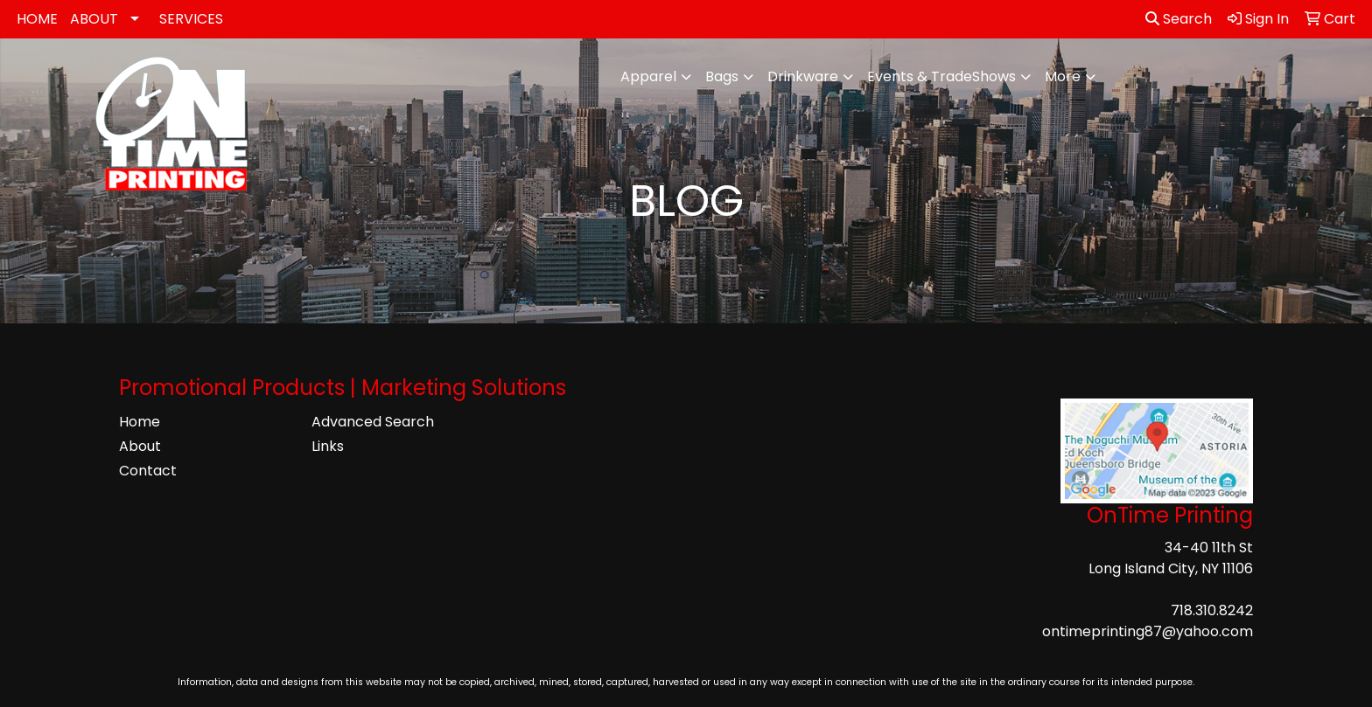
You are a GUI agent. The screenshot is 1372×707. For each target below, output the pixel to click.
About (140, 446)
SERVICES (191, 19)
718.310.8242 (1212, 610)
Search (1178, 19)
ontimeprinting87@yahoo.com (1147, 631)
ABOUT (94, 19)
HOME (37, 19)
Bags (721, 76)
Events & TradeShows (941, 76)
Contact (148, 471)
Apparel (648, 76)
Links (328, 446)
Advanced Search (373, 422)
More (1063, 76)
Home (139, 422)
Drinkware (802, 76)
